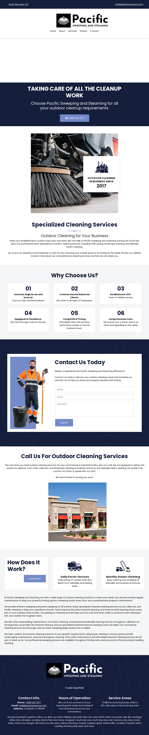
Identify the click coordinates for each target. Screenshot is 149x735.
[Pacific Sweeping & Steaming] (82, 20)
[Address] (17, 4)
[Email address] (128, 4)
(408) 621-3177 (33, 702)
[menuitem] (53, 31)
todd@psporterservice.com (33, 705)
